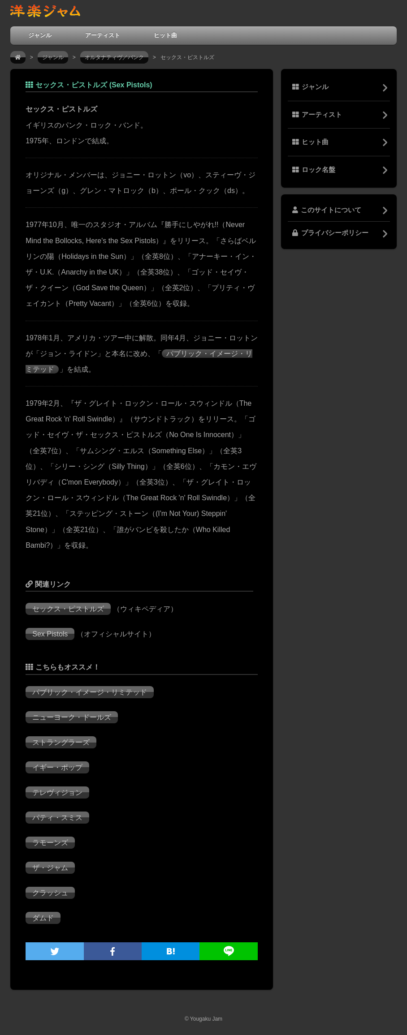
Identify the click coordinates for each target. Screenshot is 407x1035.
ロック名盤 (313, 169)
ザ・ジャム (50, 868)
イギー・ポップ (57, 767)
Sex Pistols (50, 634)
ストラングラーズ (61, 742)
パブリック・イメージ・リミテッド (89, 692)
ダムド (43, 918)
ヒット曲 (165, 35)
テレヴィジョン (57, 792)
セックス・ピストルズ (68, 609)
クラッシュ (50, 893)
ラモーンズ (50, 842)
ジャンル (40, 35)
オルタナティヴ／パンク (114, 57)
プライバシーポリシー (330, 232)
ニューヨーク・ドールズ (71, 717)
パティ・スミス (57, 817)
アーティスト (102, 35)
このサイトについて (326, 210)
